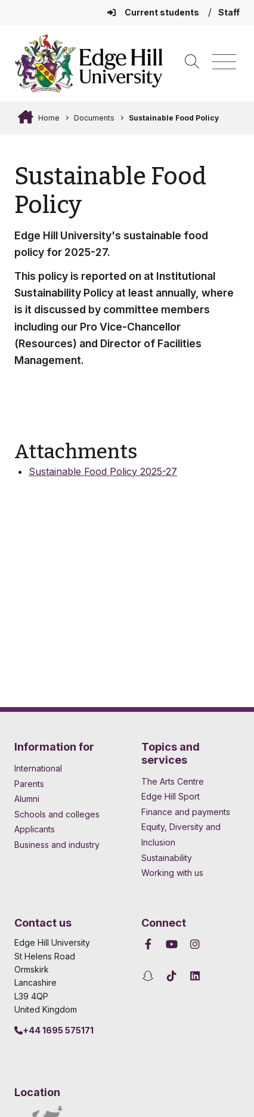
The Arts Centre (172, 781)
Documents (94, 117)
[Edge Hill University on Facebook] (150, 944)
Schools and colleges (57, 814)
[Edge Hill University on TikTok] (172, 976)
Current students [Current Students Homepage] (154, 12)
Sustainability (166, 858)
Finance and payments (185, 812)
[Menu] (224, 62)
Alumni (26, 799)
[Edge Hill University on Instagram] (195, 944)
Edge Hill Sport (170, 796)
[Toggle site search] (192, 62)
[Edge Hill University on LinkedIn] (195, 976)
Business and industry (57, 845)
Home (48, 117)
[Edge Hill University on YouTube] (172, 944)
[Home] (88, 63)
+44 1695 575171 (54, 1030)
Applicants (34, 829)
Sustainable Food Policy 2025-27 (103, 471)
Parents (29, 784)
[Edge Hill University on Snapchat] (150, 976)
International (38, 768)
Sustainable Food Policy (174, 117)
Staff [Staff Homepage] (229, 12)
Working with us (172, 873)
